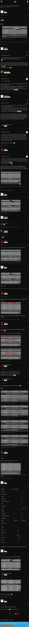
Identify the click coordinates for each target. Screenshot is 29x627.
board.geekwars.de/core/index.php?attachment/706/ (10, 372)
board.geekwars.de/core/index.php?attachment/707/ (10, 374)
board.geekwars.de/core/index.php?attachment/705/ (10, 371)
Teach (20, 186)
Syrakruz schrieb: (5, 103)
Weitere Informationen (4, 625)
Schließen (11, 625)
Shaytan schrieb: (5, 78)
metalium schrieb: (5, 132)
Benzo (3, 7)
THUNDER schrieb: (5, 55)
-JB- (19, 41)
